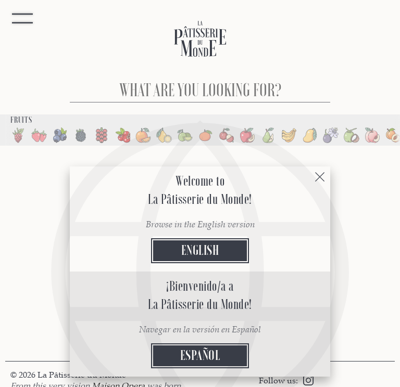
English (200, 250)
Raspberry (18, 135)
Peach (372, 135)
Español (200, 356)
